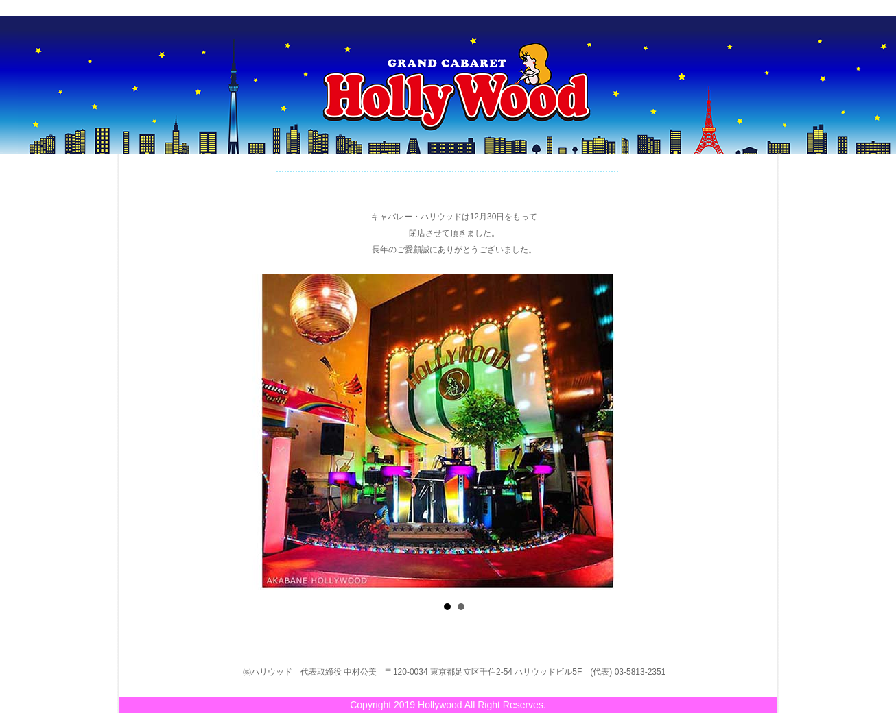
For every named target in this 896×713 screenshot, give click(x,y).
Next (685, 428)
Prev (226, 428)
